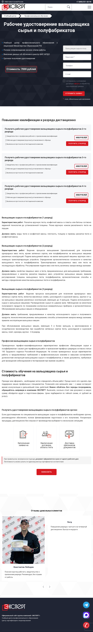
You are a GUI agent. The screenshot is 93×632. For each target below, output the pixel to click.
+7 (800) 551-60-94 (83, 2)
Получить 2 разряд (77, 143)
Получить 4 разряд (77, 201)
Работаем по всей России (14, 2)
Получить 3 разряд (77, 172)
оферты (77, 84)
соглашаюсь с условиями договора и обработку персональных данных (78, 83)
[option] (24, 548)
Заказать (46, 472)
